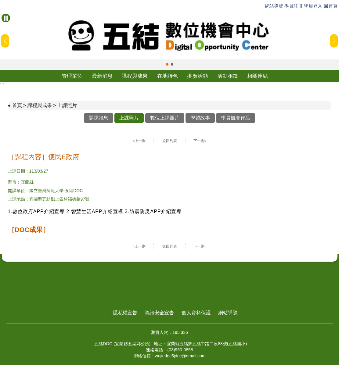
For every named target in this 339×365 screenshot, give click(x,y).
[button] (167, 64)
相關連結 (257, 76)
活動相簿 (227, 76)
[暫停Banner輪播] (6, 18)
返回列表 (169, 141)
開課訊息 (98, 117)
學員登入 (313, 6)
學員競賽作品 (235, 117)
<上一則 (139, 141)
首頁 (17, 105)
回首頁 (330, 6)
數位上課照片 (164, 117)
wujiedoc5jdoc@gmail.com (180, 355)
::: (2, 84)
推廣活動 (197, 76)
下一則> (200, 141)
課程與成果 (135, 76)
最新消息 (102, 76)
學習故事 (200, 117)
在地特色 (167, 76)
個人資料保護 (196, 312)
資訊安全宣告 (159, 312)
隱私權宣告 (125, 312)
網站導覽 (274, 6)
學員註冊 (293, 6)
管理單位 (72, 76)
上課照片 (67, 105)
